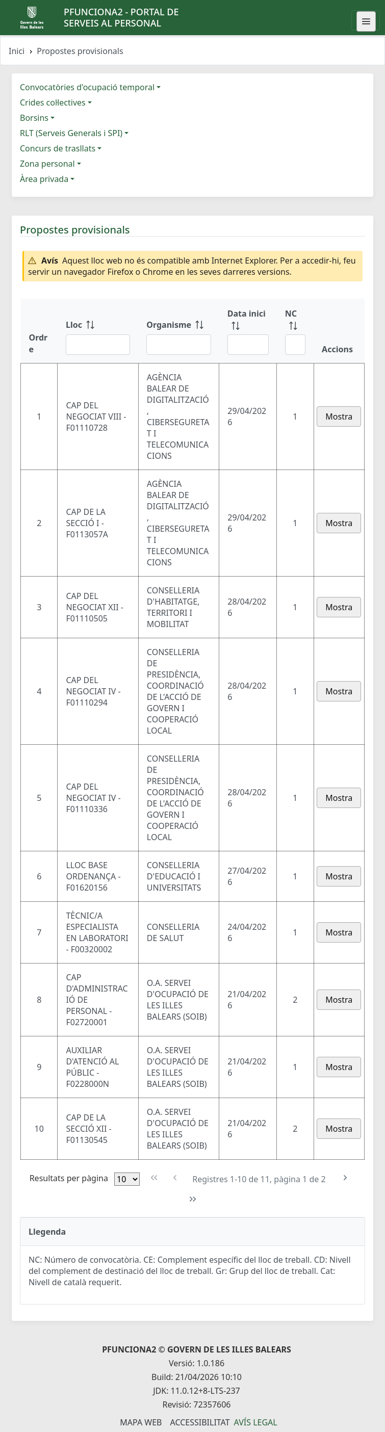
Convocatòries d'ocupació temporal (87, 87)
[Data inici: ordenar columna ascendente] (248, 331)
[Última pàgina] (192, 1199)
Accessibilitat (199, 1422)
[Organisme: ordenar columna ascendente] (178, 331)
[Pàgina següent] (345, 1177)
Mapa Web (141, 1422)
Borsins (34, 117)
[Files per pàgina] (127, 1179)
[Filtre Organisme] (178, 344)
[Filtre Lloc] (98, 344)
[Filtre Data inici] (248, 344)
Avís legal (255, 1422)
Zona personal (47, 163)
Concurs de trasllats (57, 148)
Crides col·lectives (53, 102)
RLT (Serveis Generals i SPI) (71, 133)
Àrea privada (44, 179)
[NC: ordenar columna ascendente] (295, 331)
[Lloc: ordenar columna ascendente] (98, 331)
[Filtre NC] (295, 344)
